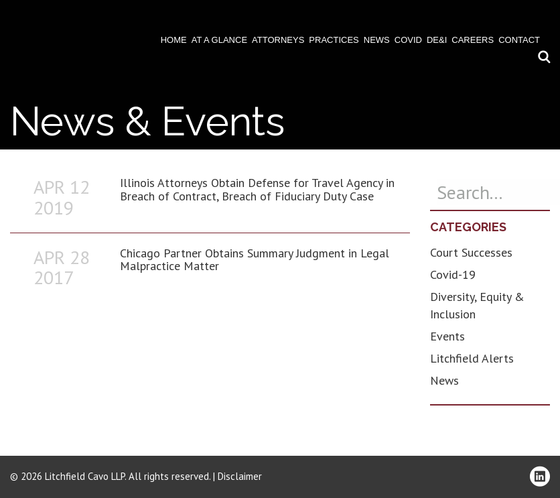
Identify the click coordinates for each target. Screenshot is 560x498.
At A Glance (219, 40)
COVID (408, 40)
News (377, 40)
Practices (333, 40)
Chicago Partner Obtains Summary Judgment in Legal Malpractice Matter (254, 259)
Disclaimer (240, 476)
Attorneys (278, 40)
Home (174, 40)
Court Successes (471, 252)
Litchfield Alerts (472, 358)
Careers (472, 40)
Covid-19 (453, 274)
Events (447, 336)
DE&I (437, 40)
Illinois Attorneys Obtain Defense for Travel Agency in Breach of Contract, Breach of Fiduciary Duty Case (257, 189)
